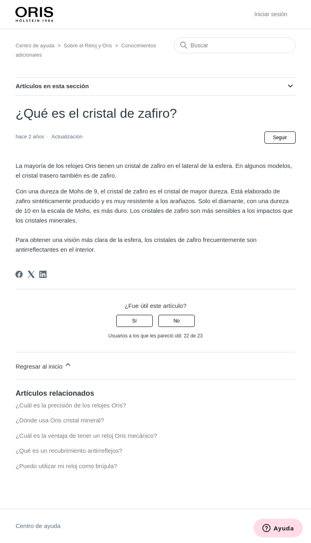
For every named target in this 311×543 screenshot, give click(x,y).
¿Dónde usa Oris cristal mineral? (59, 420)
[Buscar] (235, 45)
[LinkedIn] (43, 274)
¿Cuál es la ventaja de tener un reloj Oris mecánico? (86, 435)
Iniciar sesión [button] (271, 14)
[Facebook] (19, 274)
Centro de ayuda (34, 45)
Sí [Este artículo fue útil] (134, 321)
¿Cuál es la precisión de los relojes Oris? (70, 405)
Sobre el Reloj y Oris (88, 45)
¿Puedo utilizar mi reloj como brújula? (66, 465)
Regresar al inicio (43, 365)
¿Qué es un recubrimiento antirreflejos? (68, 450)
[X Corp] (31, 274)
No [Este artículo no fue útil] (176, 321)
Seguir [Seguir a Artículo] (280, 137)
